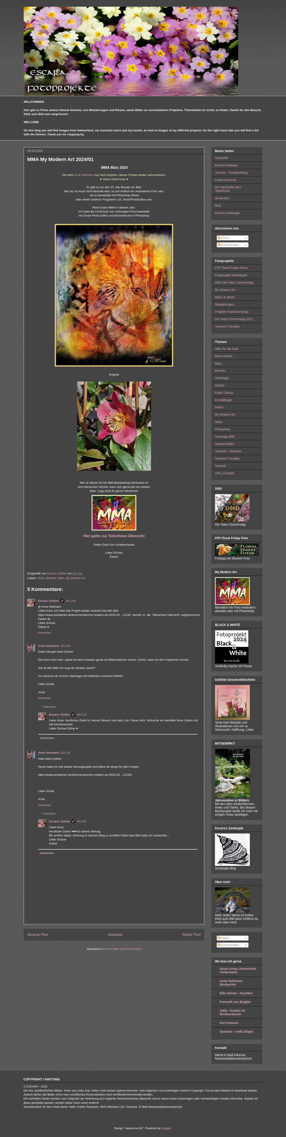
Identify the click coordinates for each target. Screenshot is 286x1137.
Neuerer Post (37, 935)
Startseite (115, 935)
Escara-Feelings (226, 165)
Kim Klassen (229, 1023)
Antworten (44, 632)
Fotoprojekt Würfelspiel (231, 275)
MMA (61, 578)
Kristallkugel (223, 400)
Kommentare (228, 245)
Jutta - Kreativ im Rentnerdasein (232, 1012)
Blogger (166, 1128)
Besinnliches (224, 356)
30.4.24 (81, 821)
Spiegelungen (224, 304)
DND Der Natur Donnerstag (234, 282)
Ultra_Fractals (224, 473)
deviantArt (222, 198)
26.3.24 (70, 601)
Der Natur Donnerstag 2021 (234, 319)
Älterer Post (192, 935)
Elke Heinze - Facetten (236, 993)
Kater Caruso (224, 392)
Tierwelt (220, 466)
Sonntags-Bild (224, 436)
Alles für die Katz (226, 349)
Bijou (218, 363)
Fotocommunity (225, 180)
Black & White (224, 297)
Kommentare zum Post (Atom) (121, 949)
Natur (219, 422)
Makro (219, 407)
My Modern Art (75, 578)
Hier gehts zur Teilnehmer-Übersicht (114, 536)
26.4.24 (65, 752)
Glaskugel (222, 378)
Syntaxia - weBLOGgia (236, 1031)
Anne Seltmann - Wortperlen (232, 982)
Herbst (219, 385)
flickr (218, 205)
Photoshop (222, 429)
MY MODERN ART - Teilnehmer (229, 189)
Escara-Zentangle (227, 213)
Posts (223, 238)
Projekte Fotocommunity (232, 312)
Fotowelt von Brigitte (235, 1002)
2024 (41, 578)
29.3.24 (65, 646)
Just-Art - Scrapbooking (231, 172)
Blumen (220, 370)
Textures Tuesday (227, 326)
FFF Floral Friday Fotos (231, 268)
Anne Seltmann (84, 175)
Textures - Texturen (228, 451)
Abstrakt (50, 578)
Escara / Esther (48, 601)
